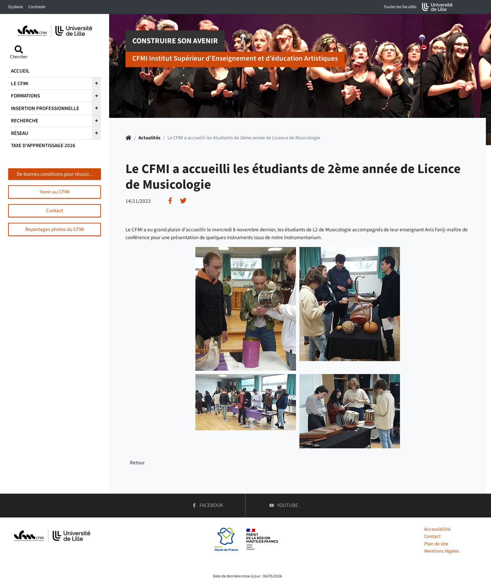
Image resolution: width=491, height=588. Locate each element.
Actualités (149, 137)
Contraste (36, 7)
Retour (137, 462)
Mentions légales (441, 551)
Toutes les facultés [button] (400, 7)
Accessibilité (437, 529)
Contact (432, 536)
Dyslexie (15, 7)
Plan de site (436, 543)
